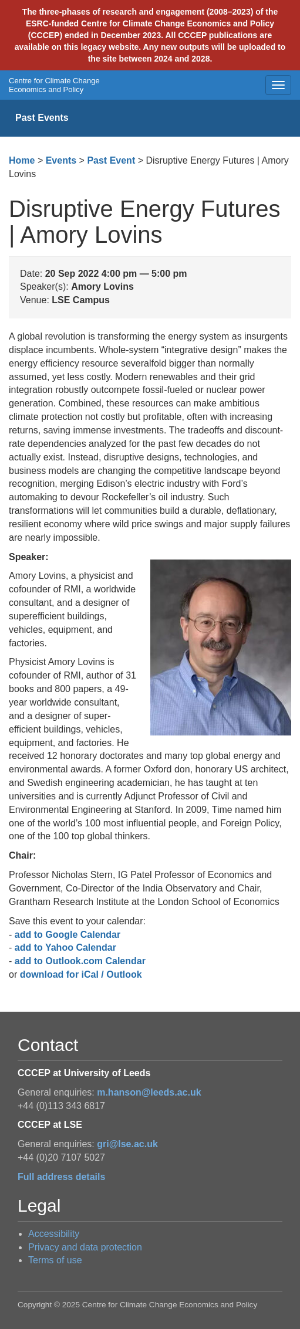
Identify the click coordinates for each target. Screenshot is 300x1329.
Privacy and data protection (85, 1247)
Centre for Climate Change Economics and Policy (54, 85)
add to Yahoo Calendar (65, 947)
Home (22, 160)
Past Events (42, 118)
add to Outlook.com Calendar (80, 961)
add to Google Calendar (67, 935)
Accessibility (53, 1234)
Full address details (61, 1177)
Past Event (111, 160)
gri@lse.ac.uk (127, 1144)
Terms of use (55, 1260)
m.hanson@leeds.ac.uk (149, 1092)
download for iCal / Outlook (81, 974)
